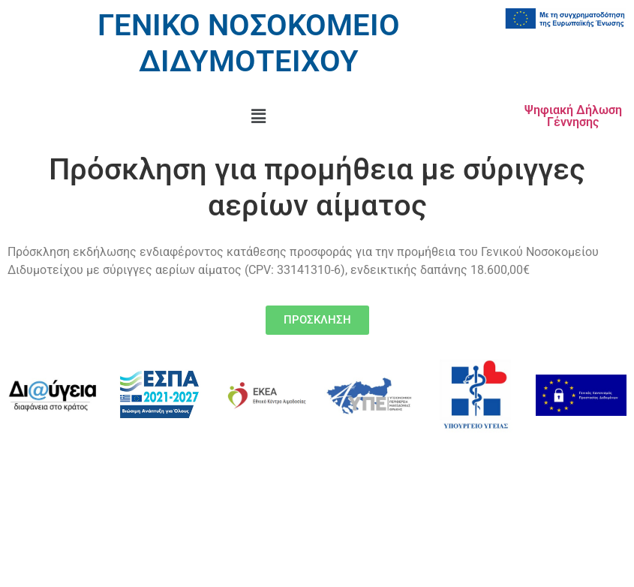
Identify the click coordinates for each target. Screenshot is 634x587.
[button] (258, 116)
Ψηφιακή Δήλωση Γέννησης (573, 116)
